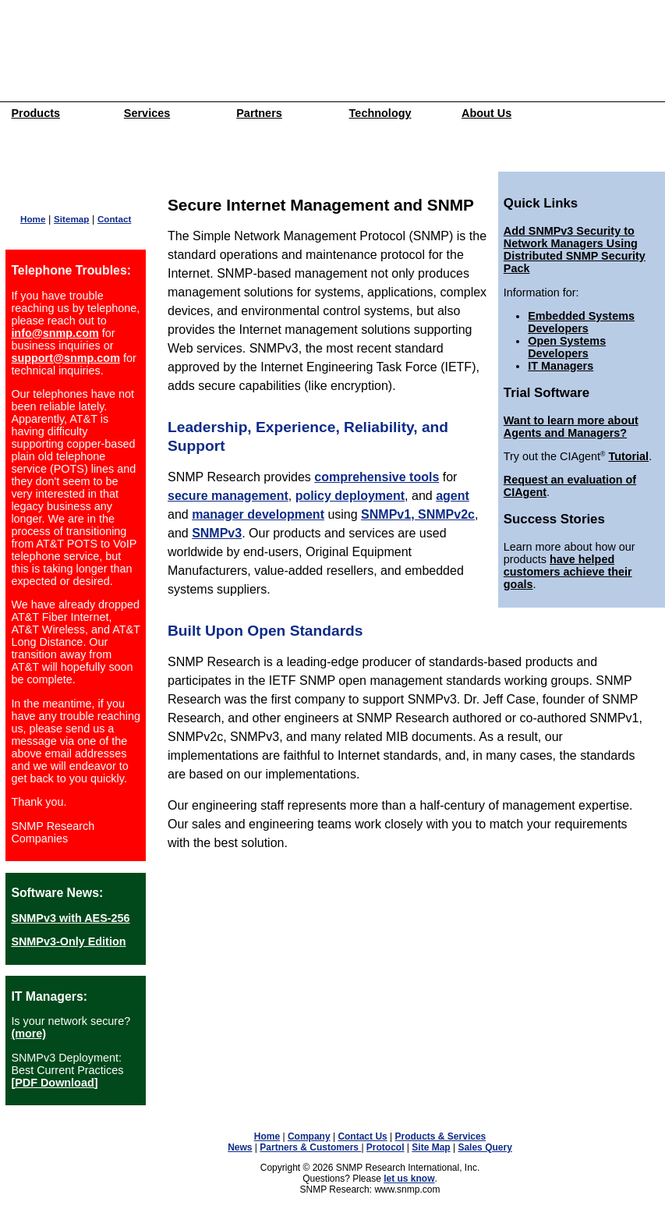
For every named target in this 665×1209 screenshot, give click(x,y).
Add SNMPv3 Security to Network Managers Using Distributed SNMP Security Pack (575, 250)
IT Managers (560, 366)
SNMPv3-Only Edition (68, 941)
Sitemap (71, 219)
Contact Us (362, 1136)
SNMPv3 (217, 533)
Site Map (431, 1147)
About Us (486, 113)
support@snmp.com (65, 358)
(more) (28, 1033)
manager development (258, 514)
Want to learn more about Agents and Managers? (571, 426)
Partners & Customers (310, 1147)
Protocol (385, 1147)
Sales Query (484, 1147)
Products (35, 113)
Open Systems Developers (567, 347)
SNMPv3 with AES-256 (70, 918)
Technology (380, 113)
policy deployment (350, 495)
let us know (409, 1178)
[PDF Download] (54, 1082)
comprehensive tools (376, 477)
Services (147, 113)
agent (452, 495)
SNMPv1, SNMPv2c (418, 514)
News (240, 1147)
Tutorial (628, 456)
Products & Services (440, 1136)
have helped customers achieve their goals (568, 571)
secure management (228, 495)
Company (309, 1136)
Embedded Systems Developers (581, 322)
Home (32, 219)
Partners (259, 113)
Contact (114, 219)
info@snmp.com (54, 333)
